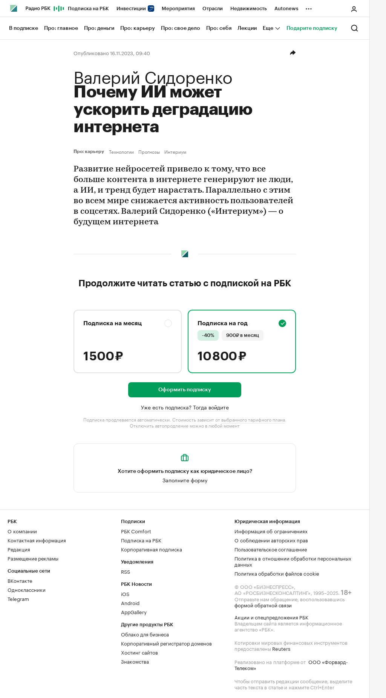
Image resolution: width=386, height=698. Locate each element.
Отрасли (212, 8)
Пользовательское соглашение (270, 549)
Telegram (18, 598)
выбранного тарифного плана (253, 419)
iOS (125, 593)
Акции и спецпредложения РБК (271, 617)
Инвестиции (135, 8)
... (308, 7)
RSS (125, 571)
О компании (22, 530)
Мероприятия (178, 8)
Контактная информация (37, 540)
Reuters (281, 648)
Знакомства (135, 661)
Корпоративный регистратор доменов (166, 643)
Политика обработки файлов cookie (276, 573)
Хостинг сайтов (139, 652)
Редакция (19, 549)
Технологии (121, 151)
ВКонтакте (20, 580)
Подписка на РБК (88, 8)
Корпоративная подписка (151, 549)
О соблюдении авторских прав (271, 540)
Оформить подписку (184, 389)
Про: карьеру (90, 151)
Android (130, 602)
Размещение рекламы (33, 558)
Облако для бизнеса (145, 634)
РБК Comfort (136, 530)
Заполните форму (184, 480)
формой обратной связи (263, 604)
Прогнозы (149, 151)
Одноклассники (27, 589)
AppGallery (134, 611)
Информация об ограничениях (271, 530)
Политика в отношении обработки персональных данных (292, 561)
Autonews (286, 8)
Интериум (175, 151)
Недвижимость (248, 8)
